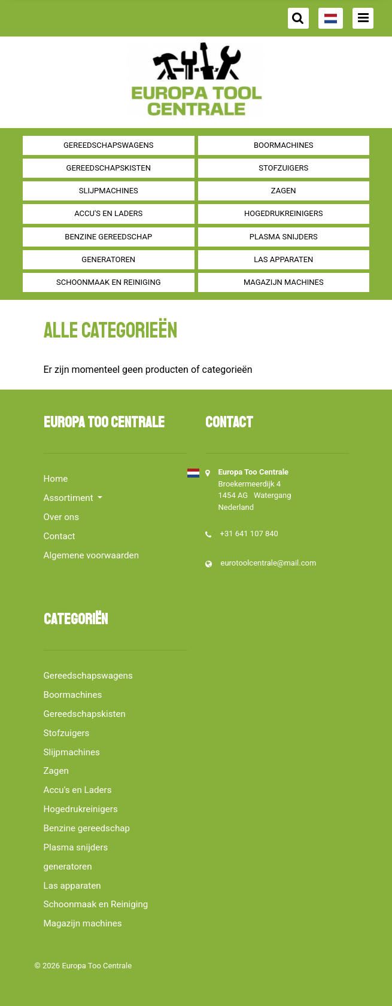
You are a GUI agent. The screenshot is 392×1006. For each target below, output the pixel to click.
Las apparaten (283, 259)
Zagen (283, 190)
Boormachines (284, 145)
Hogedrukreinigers (283, 213)
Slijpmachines (108, 190)
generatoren (108, 259)
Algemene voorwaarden (91, 555)
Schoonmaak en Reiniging (108, 282)
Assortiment (70, 498)
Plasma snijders (284, 236)
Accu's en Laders (108, 213)
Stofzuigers (283, 167)
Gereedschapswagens (108, 145)
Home (56, 478)
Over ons (62, 517)
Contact (59, 536)
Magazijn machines (284, 282)
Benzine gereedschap (108, 236)
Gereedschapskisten (108, 167)
